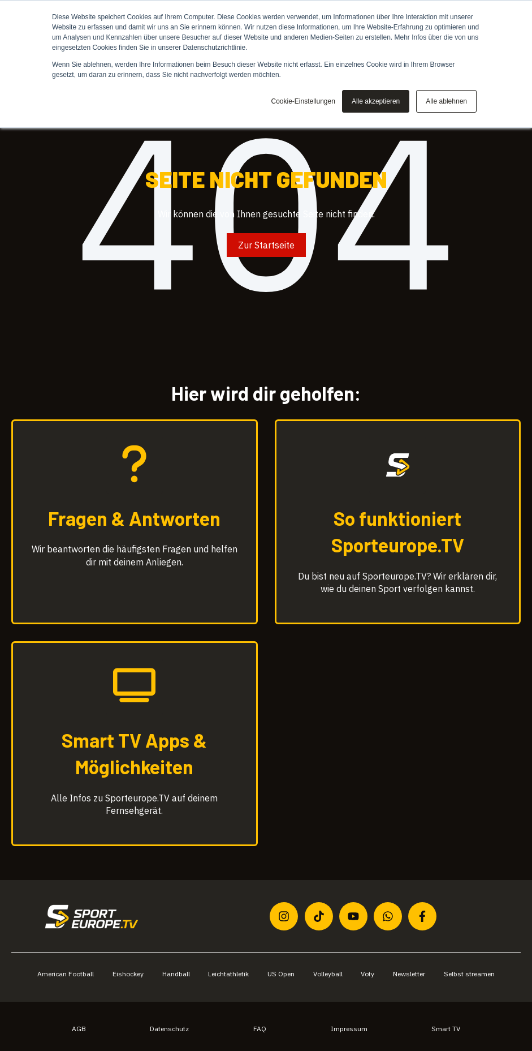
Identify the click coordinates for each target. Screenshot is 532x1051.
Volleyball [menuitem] (328, 974)
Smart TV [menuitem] (445, 1028)
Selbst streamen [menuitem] (469, 974)
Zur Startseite (266, 245)
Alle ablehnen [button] (446, 101)
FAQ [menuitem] (259, 1028)
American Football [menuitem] (65, 974)
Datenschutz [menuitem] (169, 1028)
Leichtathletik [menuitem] (228, 974)
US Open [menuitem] (281, 974)
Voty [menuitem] (367, 974)
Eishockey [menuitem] (128, 974)
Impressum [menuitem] (349, 1028)
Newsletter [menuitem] (409, 974)
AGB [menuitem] (79, 1028)
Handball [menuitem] (176, 974)
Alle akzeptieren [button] (376, 101)
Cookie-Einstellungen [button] (303, 101)
